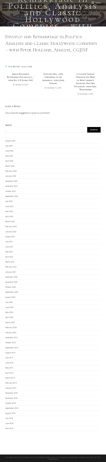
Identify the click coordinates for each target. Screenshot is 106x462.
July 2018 (9, 418)
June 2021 (9, 247)
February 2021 (11, 267)
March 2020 (10, 322)
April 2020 (9, 317)
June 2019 (9, 363)
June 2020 (9, 307)
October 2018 (10, 403)
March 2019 (10, 378)
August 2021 (10, 237)
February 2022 (11, 226)
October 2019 (10, 343)
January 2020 (10, 333)
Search (8, 125)
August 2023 (10, 141)
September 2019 (11, 348)
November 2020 (11, 282)
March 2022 (10, 221)
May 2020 (9, 312)
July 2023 (9, 146)
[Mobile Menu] (96, 3)
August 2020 (10, 297)
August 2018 (10, 413)
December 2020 (11, 277)
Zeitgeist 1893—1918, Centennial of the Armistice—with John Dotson (53, 79)
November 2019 (11, 338)
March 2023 (10, 166)
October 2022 (10, 191)
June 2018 (9, 423)
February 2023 (11, 171)
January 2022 (10, 232)
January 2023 (10, 176)
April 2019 (9, 373)
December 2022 (11, 181)
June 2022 (9, 206)
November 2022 (11, 186)
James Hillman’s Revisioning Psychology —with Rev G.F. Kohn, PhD (20, 77)
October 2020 (10, 287)
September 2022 (11, 196)
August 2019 (10, 353)
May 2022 (9, 211)
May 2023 (9, 156)
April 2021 (9, 257)
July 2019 (9, 358)
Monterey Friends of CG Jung (16, 3)
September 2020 (11, 292)
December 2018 (11, 393)
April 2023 (9, 161)
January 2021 (10, 272)
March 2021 (10, 262)
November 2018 (11, 398)
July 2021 (9, 242)
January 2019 (10, 388)
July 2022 (9, 201)
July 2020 (9, 302)
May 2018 (9, 428)
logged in (24, 112)
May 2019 (9, 368)
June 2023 (9, 151)
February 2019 (11, 383)
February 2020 (11, 327)
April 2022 (9, 216)
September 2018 (11, 408)
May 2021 (9, 252)
